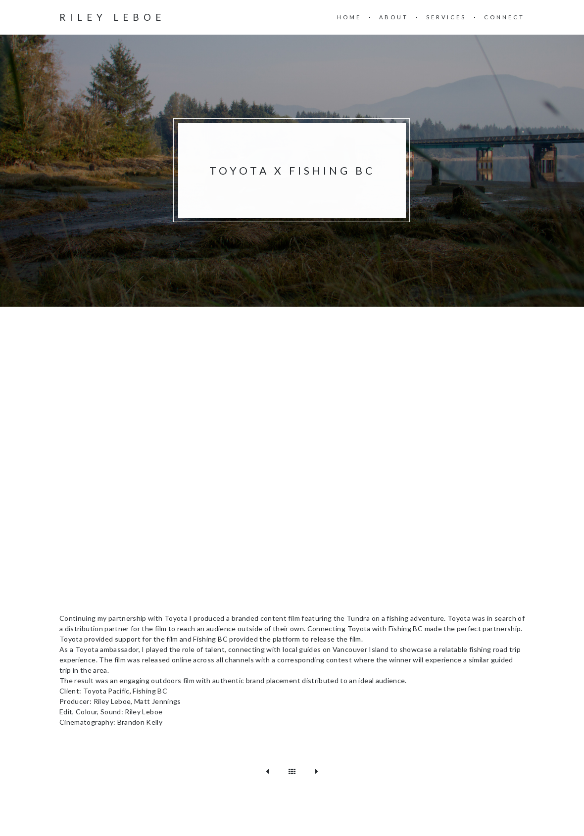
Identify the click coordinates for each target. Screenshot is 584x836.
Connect (504, 17)
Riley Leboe (112, 17)
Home (349, 17)
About (393, 17)
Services (446, 17)
